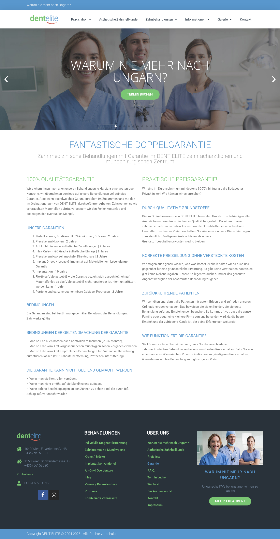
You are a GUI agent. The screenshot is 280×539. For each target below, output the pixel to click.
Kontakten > (25, 474)
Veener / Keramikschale (101, 484)
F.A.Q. (151, 470)
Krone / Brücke (95, 457)
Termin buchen (157, 477)
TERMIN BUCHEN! (140, 94)
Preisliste (153, 457)
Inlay (88, 477)
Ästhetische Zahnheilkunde (118, 19)
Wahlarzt (153, 484)
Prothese (91, 491)
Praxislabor (81, 19)
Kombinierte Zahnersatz (101, 498)
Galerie (225, 19)
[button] (6, 79)
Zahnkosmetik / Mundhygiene (105, 450)
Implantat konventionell (101, 463)
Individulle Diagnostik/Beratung (106, 443)
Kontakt (245, 19)
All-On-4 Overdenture (99, 470)
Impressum (155, 505)
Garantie (153, 463)
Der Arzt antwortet (159, 491)
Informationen (197, 19)
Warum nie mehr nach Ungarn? (49, 5)
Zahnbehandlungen (161, 19)
